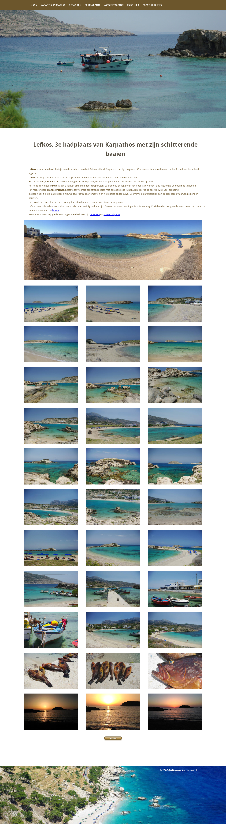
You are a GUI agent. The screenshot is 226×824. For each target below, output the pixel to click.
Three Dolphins (112, 214)
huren (55, 210)
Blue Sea (95, 214)
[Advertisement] (113, 753)
